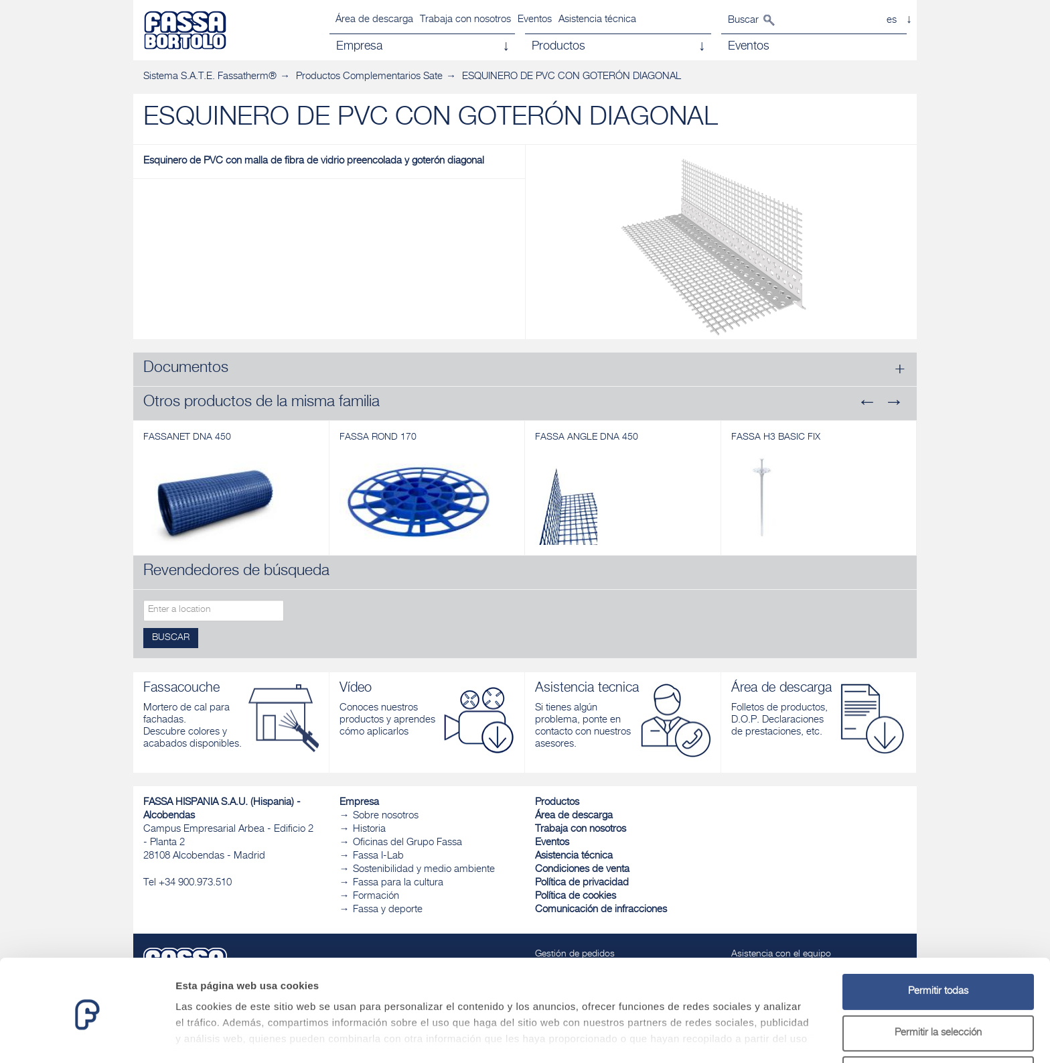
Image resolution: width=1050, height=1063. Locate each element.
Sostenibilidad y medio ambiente (424, 870)
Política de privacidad (582, 883)
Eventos (535, 20)
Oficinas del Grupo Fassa (407, 843)
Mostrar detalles (725, 1036)
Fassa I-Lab (378, 856)
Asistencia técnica (597, 20)
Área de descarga (374, 20)
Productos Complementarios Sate (369, 77)
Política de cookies (575, 896)
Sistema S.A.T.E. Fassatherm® (210, 77)
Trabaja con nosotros (465, 20)
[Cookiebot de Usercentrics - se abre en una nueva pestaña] (86, 1037)
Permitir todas (938, 943)
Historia (369, 829)
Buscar (743, 20)
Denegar (938, 1025)
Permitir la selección (938, 984)
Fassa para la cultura (398, 883)
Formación (376, 896)
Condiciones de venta (582, 870)
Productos (557, 803)
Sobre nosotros (386, 816)
